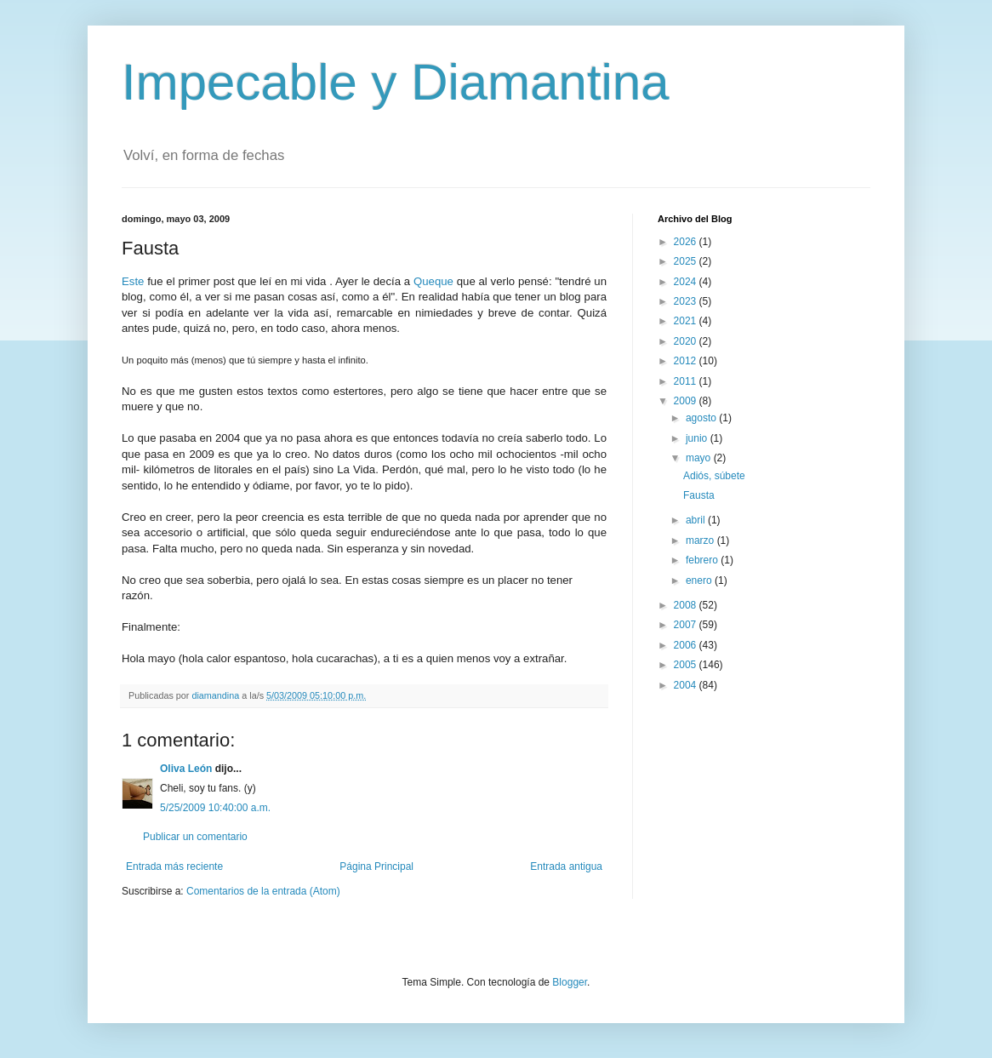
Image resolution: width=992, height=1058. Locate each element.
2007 (686, 625)
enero (700, 580)
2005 (686, 665)
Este (133, 281)
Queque (433, 281)
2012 (686, 361)
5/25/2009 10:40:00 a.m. (215, 808)
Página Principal (376, 866)
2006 (686, 645)
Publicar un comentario (195, 837)
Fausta (699, 495)
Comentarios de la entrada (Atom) (263, 891)
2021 (686, 321)
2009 (686, 401)
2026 (686, 242)
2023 (686, 301)
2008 (686, 605)
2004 (686, 685)
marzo (701, 540)
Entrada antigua (566, 866)
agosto (702, 418)
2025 (686, 261)
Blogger (569, 982)
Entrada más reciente (174, 866)
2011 (686, 381)
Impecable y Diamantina (396, 82)
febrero (703, 560)
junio (698, 438)
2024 (686, 282)
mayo (700, 458)
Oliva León (186, 769)
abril (697, 520)
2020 (686, 341)
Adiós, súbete (714, 476)
